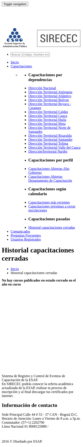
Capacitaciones (21, 66)
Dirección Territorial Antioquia (50, 92)
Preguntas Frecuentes (26, 235)
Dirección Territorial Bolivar (48, 100)
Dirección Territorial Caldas (48, 112)
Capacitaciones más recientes (49, 202)
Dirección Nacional (42, 88)
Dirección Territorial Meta (47, 124)
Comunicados (20, 231)
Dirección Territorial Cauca (47, 116)
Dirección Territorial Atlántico (49, 96)
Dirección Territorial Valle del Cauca (54, 147)
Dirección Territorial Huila (47, 120)
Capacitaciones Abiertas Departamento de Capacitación (50, 178)
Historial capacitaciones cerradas (51, 227)
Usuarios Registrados (26, 239)
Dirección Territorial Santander (50, 139)
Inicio (15, 62)
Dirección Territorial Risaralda (50, 135)
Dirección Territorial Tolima (48, 143)
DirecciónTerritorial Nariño (47, 151)
